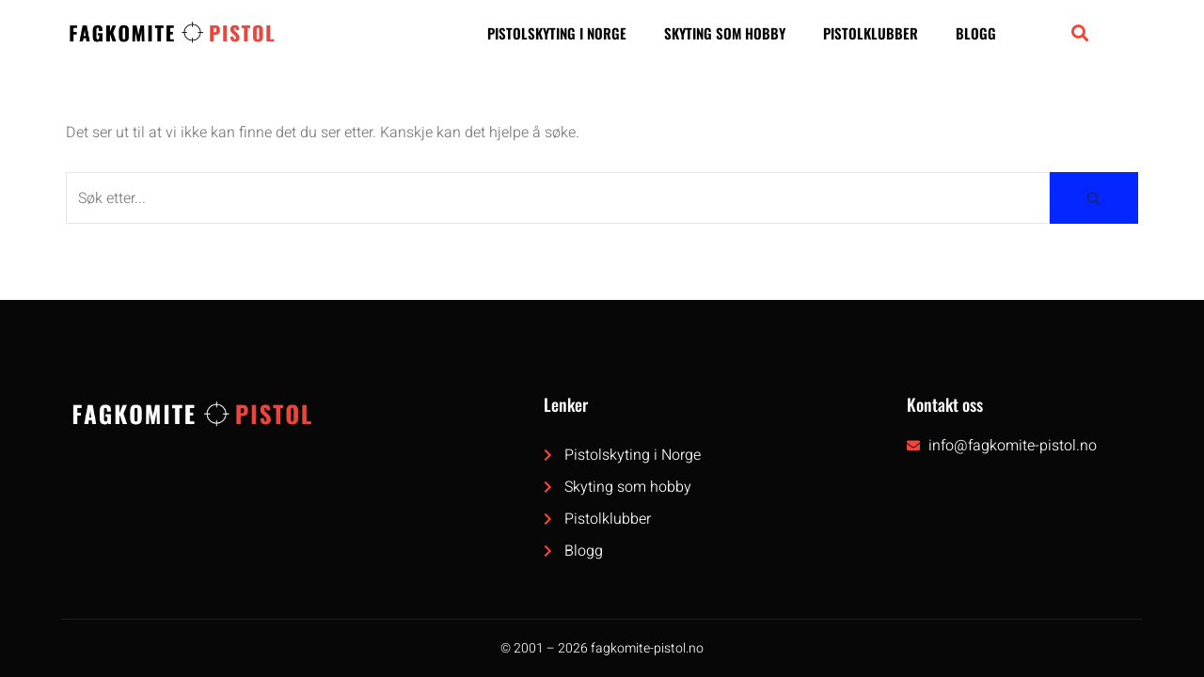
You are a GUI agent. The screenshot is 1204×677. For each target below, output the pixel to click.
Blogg (976, 33)
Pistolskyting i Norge (556, 33)
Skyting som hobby (724, 33)
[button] (1079, 32)
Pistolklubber (870, 33)
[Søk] (558, 198)
